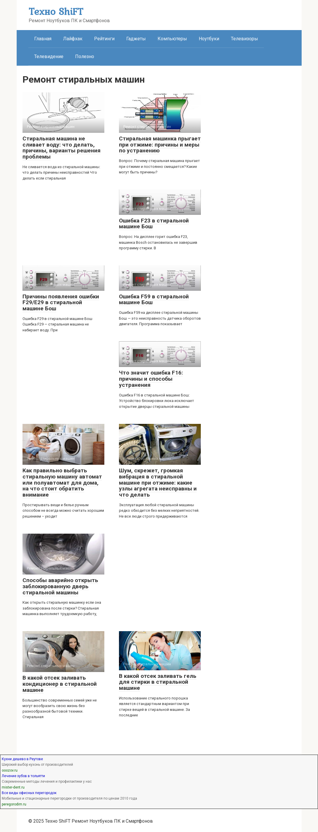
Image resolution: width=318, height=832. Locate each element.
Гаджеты (136, 38)
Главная (42, 38)
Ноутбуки (209, 38)
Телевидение (48, 56)
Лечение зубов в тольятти (23, 776)
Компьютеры (172, 38)
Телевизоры (244, 38)
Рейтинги (104, 38)
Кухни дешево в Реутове (22, 759)
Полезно (84, 56)
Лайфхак (72, 38)
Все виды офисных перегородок (29, 793)
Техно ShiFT (56, 11)
